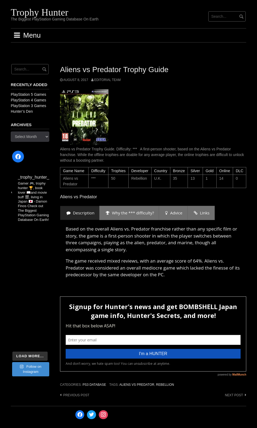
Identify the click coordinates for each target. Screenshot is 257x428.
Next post (234, 395)
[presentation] (80, 213)
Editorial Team (107, 80)
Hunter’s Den (22, 111)
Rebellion (165, 385)
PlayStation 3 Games (28, 106)
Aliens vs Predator (136, 385)
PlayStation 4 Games (28, 100)
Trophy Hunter (39, 12)
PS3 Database (94, 385)
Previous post (76, 395)
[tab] (80, 213)
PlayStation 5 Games (28, 94)
